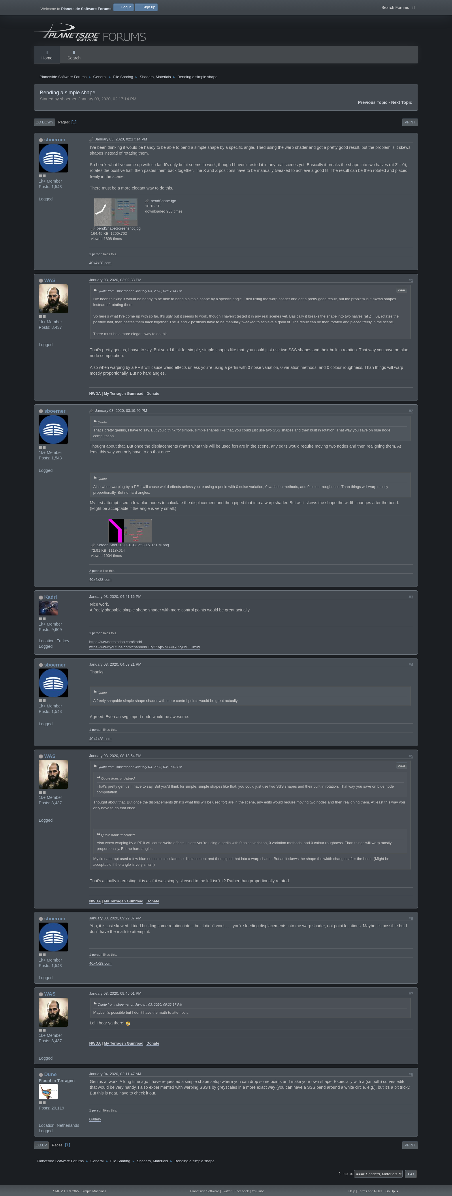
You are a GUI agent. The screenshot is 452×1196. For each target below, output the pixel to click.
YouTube (258, 1191)
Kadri (50, 603)
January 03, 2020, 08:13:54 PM (115, 761)
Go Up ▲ (392, 1191)
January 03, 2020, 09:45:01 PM (115, 999)
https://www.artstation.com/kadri (115, 647)
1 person (95, 259)
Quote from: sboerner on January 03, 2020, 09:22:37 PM (140, 1010)
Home (47, 55)
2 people (95, 576)
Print (410, 128)
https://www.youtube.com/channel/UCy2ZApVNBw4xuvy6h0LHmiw (144, 653)
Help (352, 1191)
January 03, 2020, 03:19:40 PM (121, 416)
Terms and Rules (370, 1191)
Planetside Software (204, 1191)
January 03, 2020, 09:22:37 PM (115, 924)
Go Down (44, 128)
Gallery (95, 1125)
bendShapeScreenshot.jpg (116, 234)
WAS (49, 286)
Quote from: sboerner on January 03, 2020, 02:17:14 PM (140, 296)
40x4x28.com (100, 268)
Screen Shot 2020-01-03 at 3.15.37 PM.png (130, 551)
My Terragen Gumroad (123, 399)
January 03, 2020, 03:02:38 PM (115, 285)
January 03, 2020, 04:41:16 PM (115, 602)
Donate (152, 399)
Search (74, 55)
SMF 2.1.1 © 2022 (66, 1191)
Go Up (41, 1151)
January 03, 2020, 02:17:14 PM (121, 145)
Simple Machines (94, 1191)
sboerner (54, 145)
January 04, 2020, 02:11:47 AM (115, 1079)
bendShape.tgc (160, 206)
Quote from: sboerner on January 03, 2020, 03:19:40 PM (140, 772)
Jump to (345, 1179)
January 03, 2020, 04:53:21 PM (115, 670)
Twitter (226, 1191)
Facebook (242, 1191)
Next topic (401, 108)
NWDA (95, 399)
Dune (50, 1080)
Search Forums (398, 7)
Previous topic (372, 108)
